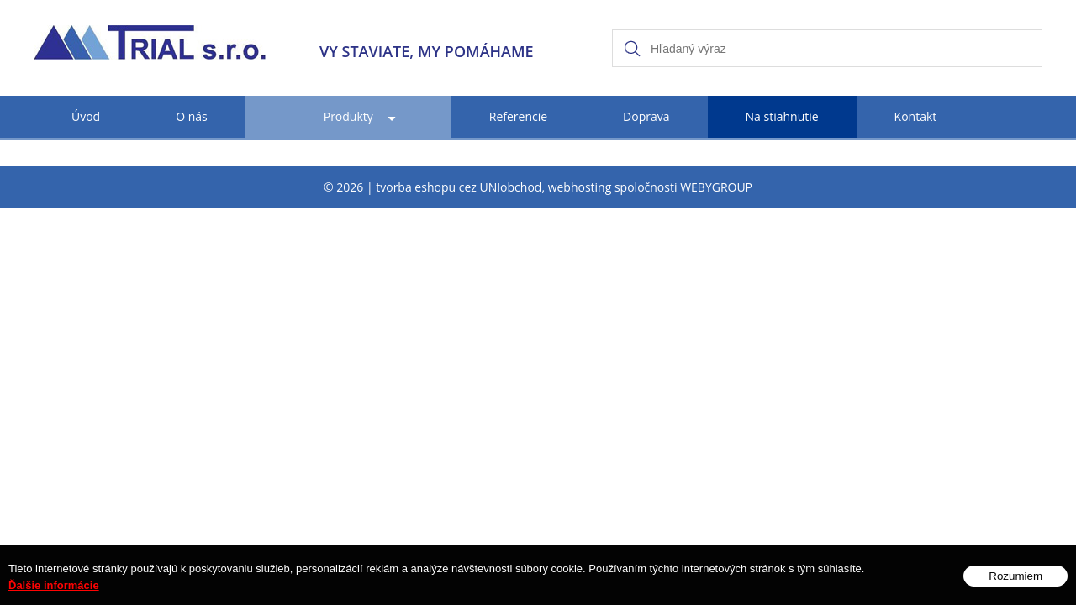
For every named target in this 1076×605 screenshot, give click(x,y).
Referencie (518, 116)
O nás (192, 116)
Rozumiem (1015, 584)
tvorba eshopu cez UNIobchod (458, 187)
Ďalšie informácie (53, 593)
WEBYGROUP (716, 187)
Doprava (646, 116)
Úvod (85, 116)
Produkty (348, 116)
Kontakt (915, 116)
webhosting (580, 187)
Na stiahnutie (782, 116)
